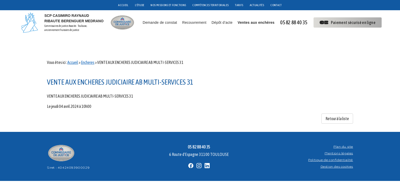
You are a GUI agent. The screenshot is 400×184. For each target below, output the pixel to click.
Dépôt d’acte (221, 22)
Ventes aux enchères (256, 22)
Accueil (72, 46)
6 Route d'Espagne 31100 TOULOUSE (199, 138)
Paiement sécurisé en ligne (348, 22)
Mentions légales (338, 137)
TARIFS (239, 5)
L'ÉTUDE (139, 5)
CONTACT (276, 5)
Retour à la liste (337, 102)
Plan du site (343, 130)
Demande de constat (160, 22)
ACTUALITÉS (257, 5)
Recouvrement (194, 22)
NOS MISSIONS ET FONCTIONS (168, 5)
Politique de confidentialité (330, 143)
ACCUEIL (123, 5)
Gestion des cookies (336, 150)
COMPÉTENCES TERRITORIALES (210, 5)
